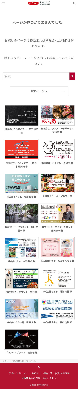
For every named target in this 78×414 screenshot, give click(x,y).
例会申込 (48, 373)
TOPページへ (38, 91)
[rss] (39, 367)
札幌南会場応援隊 (31, 378)
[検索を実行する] (72, 76)
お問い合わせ (49, 378)
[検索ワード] (39, 76)
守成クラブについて (18, 373)
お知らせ (36, 373)
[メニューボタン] (3, 3)
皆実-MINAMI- (62, 373)
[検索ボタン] (74, 3)
